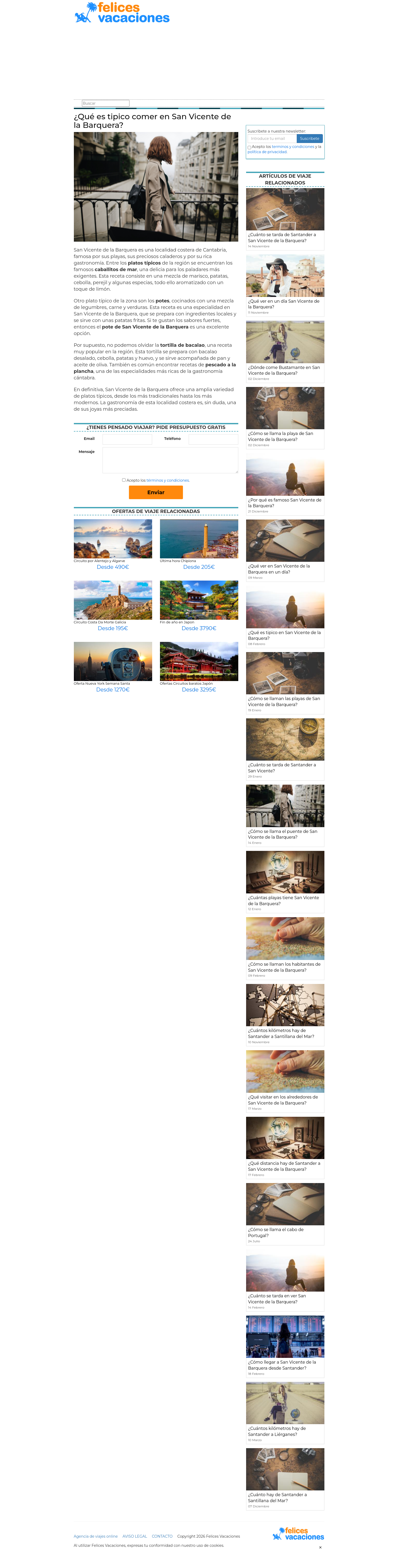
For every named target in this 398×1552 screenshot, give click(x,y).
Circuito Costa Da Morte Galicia (100, 622)
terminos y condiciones (293, 146)
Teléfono (172, 438)
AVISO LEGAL (135, 1536)
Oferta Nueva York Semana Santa (102, 683)
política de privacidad (267, 152)
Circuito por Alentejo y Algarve (99, 561)
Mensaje (86, 451)
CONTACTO (162, 1536)
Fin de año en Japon (177, 622)
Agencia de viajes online (96, 1536)
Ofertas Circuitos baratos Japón (186, 683)
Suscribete (309, 138)
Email (89, 438)
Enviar (156, 492)
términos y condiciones (167, 480)
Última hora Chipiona (178, 561)
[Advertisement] (199, 62)
